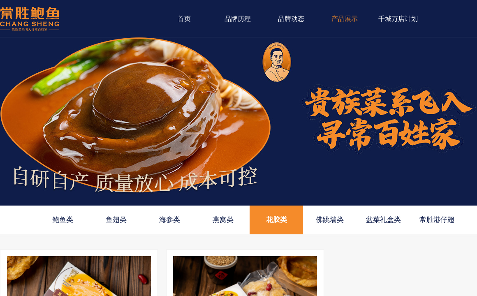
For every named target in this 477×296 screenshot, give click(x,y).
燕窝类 (223, 220)
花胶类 (276, 220)
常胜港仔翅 (436, 220)
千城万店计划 (398, 18)
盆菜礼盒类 (383, 220)
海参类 (169, 220)
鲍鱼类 (62, 220)
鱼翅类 (116, 220)
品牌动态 (291, 18)
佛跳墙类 (330, 220)
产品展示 (344, 18)
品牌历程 (238, 18)
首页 (184, 18)
